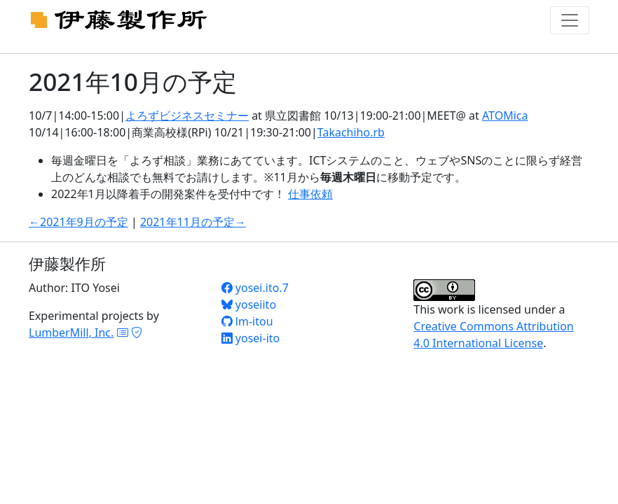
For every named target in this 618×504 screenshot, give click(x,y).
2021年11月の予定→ (193, 222)
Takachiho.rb (351, 132)
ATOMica (505, 115)
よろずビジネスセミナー (187, 115)
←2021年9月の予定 (78, 222)
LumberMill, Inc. (71, 332)
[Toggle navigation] (569, 20)
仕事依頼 (310, 194)
